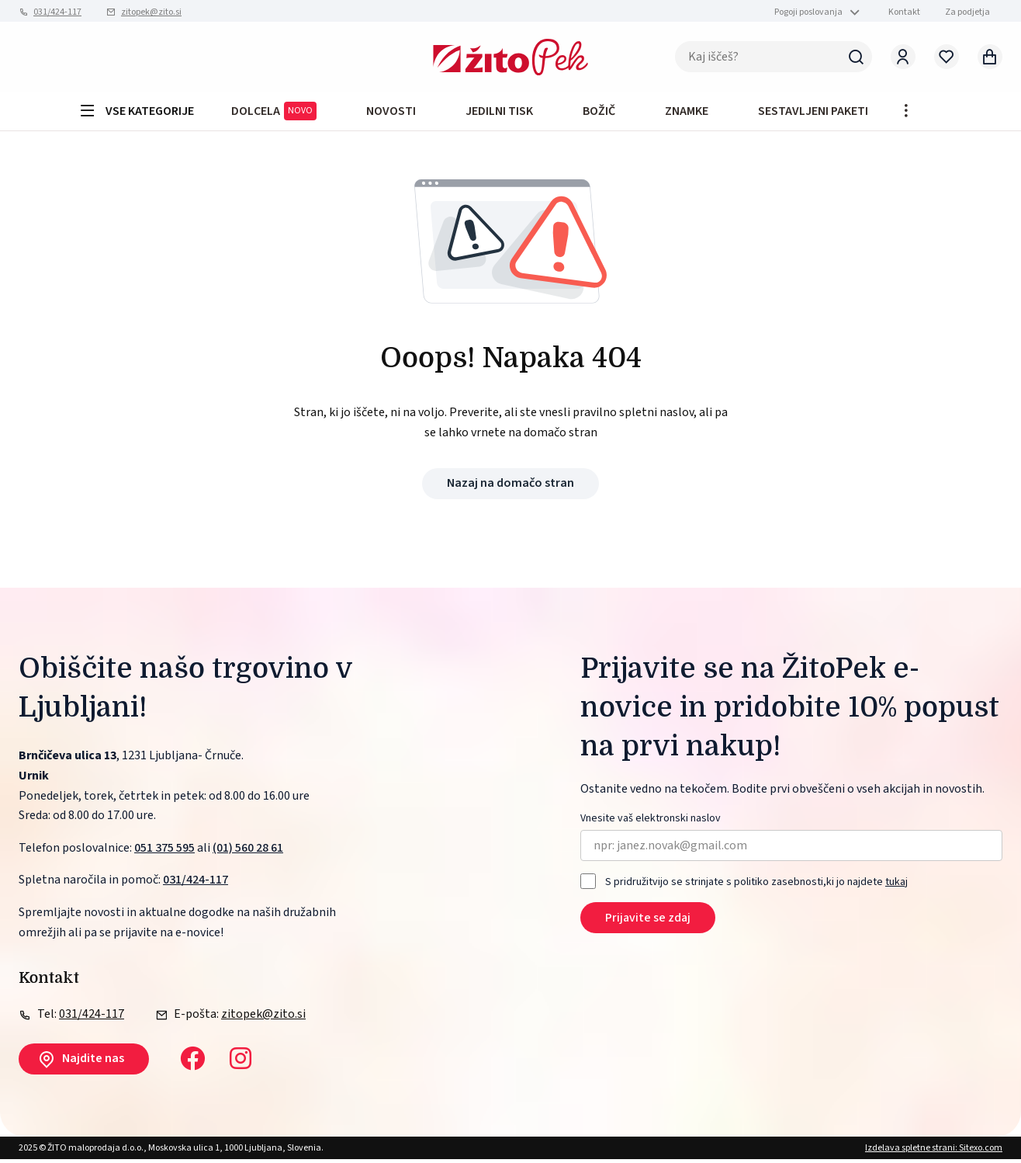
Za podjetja (967, 12)
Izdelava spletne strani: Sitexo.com (933, 1151)
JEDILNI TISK (499, 113)
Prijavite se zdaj (647, 921)
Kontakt (904, 12)
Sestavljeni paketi (813, 113)
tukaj (896, 886)
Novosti (391, 113)
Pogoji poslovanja (808, 12)
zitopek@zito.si (151, 12)
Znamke (686, 113)
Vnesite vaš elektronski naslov (650, 823)
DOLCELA (274, 114)
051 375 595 (164, 851)
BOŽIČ (599, 113)
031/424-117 (57, 12)
